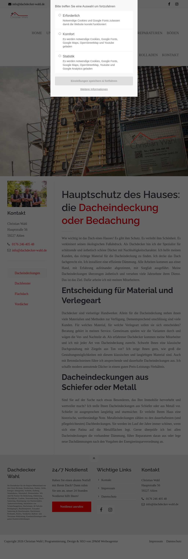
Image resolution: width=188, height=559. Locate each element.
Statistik (92, 62)
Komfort (92, 40)
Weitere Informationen (94, 89)
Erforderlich (92, 20)
